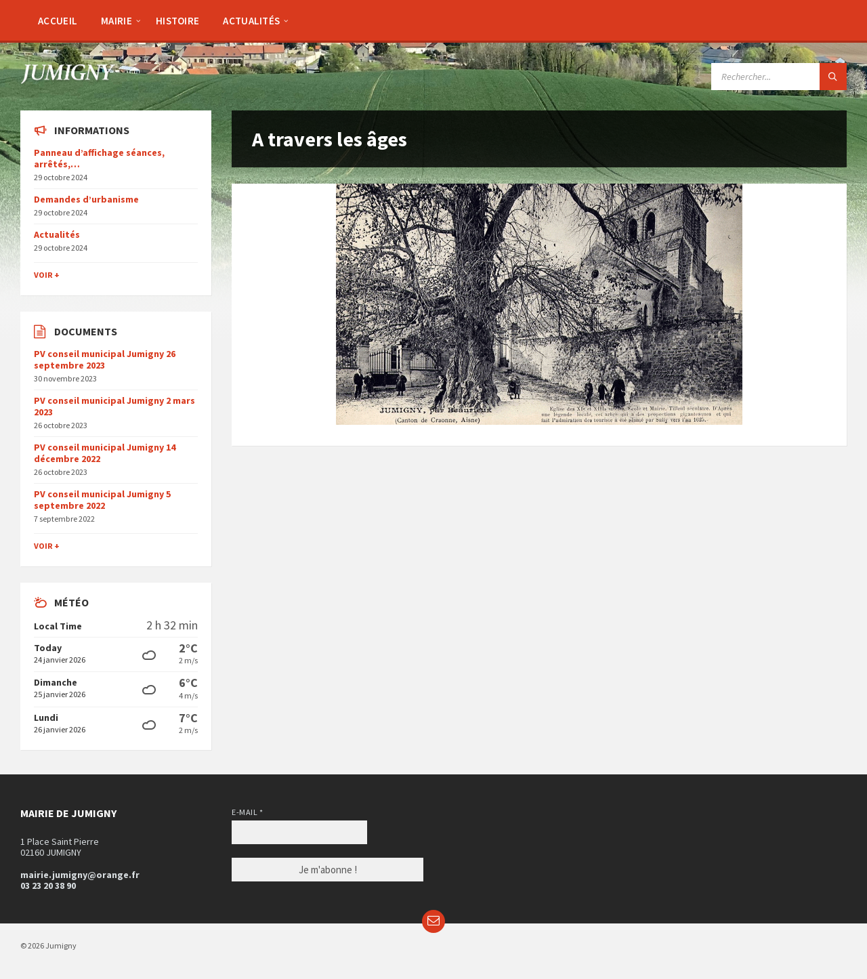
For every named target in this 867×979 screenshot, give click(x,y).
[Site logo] (67, 80)
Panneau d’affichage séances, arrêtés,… (99, 158)
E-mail (247, 812)
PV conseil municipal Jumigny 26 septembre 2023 (104, 359)
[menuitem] (57, 20)
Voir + (47, 275)
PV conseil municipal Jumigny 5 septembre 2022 (102, 500)
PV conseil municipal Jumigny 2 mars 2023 (114, 406)
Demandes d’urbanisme (86, 199)
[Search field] (779, 76)
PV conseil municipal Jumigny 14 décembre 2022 (104, 453)
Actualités (57, 234)
